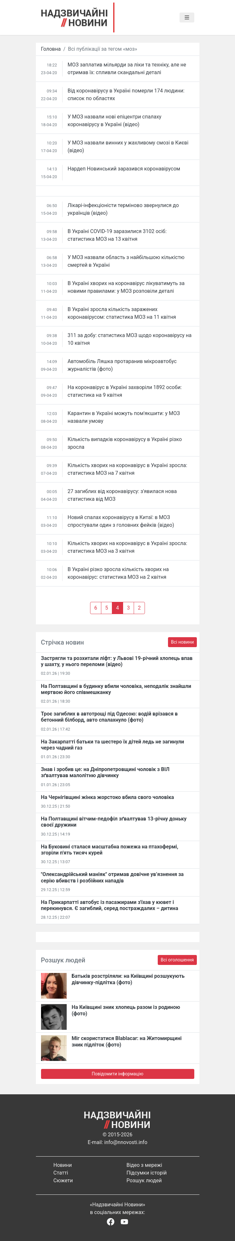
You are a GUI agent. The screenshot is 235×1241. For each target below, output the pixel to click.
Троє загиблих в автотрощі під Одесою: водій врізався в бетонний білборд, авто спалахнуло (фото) (109, 717)
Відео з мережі (144, 1165)
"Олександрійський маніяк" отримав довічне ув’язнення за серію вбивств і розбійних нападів (112, 877)
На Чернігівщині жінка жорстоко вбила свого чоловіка (107, 797)
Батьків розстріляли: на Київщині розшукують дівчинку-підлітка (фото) (128, 979)
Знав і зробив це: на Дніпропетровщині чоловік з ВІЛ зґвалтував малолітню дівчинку (105, 772)
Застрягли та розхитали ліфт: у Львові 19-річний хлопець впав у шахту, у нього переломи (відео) (117, 661)
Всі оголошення (177, 959)
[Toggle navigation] (187, 18)
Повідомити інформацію (117, 1073)
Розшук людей (144, 1180)
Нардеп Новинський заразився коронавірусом (124, 169)
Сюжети (63, 1180)
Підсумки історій (147, 1173)
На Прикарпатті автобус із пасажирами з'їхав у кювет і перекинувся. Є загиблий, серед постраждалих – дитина (109, 905)
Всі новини (182, 642)
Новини (63, 1165)
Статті (61, 1173)
